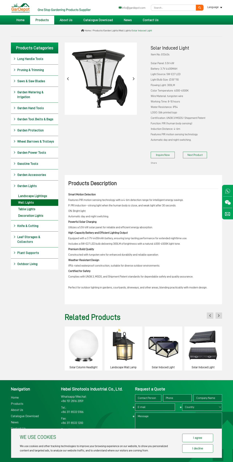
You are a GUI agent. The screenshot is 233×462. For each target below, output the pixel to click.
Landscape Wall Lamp (123, 367)
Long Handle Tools (28, 59)
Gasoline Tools (25, 163)
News (128, 20)
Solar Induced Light (142, 30)
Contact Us (151, 20)
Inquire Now (163, 155)
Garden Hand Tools (28, 108)
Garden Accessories (29, 174)
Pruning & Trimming (28, 70)
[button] (67, 78)
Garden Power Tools (29, 152)
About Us (66, 20)
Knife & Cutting (25, 226)
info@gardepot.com (133, 7)
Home (20, 20)
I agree (197, 437)
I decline (197, 448)
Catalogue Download (98, 20)
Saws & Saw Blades (29, 81)
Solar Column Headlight (84, 367)
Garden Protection (28, 130)
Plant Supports (26, 253)
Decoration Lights (30, 215)
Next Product (195, 155)
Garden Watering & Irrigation (28, 94)
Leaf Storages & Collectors (26, 239)
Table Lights (26, 209)
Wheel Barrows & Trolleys (33, 141)
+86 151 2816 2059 (72, 401)
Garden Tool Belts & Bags (33, 119)
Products (42, 20)
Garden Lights (110, 30)
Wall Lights (125, 30)
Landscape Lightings (32, 196)
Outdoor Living (25, 264)
